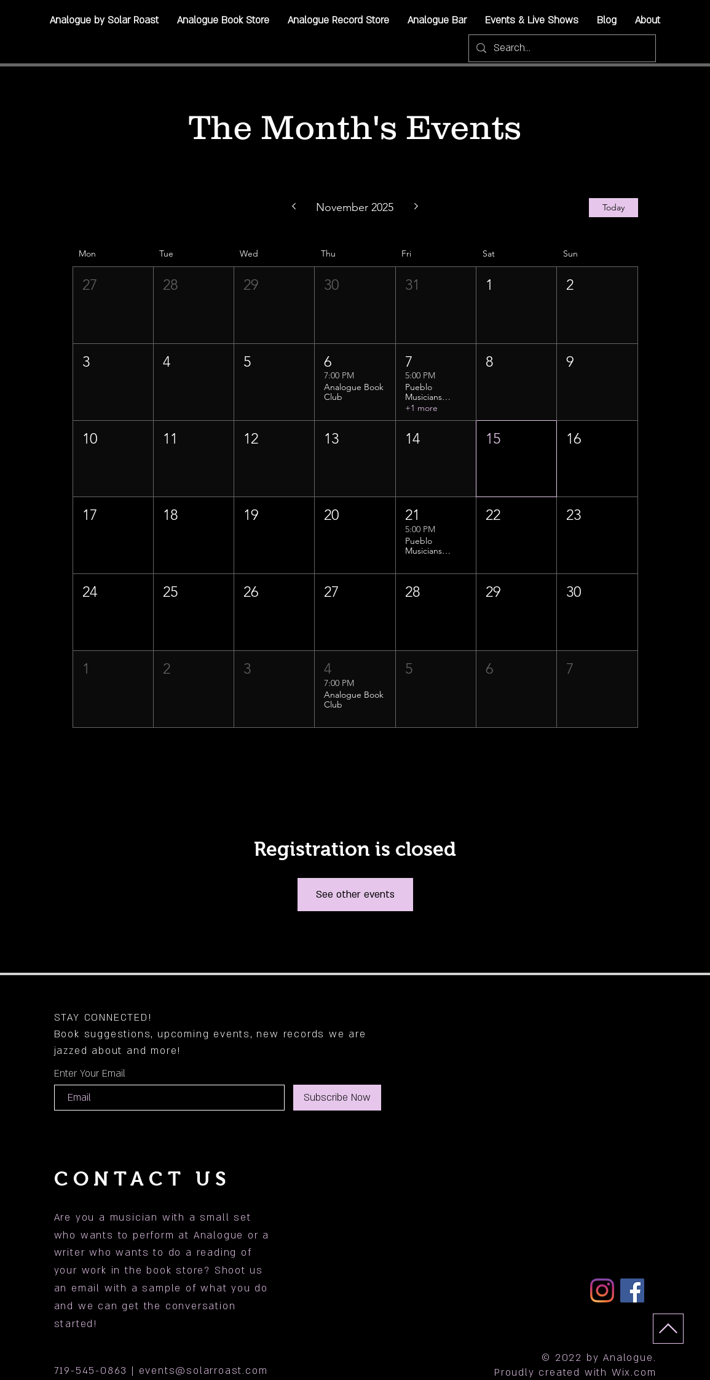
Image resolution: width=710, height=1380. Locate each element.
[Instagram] (602, 1290)
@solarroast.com (221, 1371)
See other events (355, 894)
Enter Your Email (89, 1073)
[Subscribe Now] (337, 1098)
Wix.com (634, 1372)
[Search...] (561, 48)
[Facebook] (632, 1290)
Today (613, 207)
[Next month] (416, 207)
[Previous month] (293, 207)
